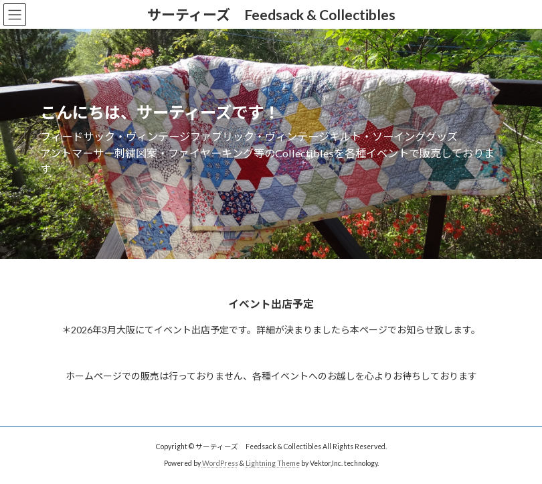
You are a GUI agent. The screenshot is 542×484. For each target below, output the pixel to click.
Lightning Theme (273, 463)
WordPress (220, 463)
